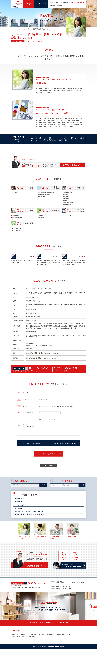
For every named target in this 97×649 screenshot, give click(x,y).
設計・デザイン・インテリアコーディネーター (58, 634)
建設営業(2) (18, 502)
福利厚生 (59, 5)
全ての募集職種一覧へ (35, 566)
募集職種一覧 (33, 623)
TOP (27, 623)
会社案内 (52, 5)
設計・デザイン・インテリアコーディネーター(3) (30, 511)
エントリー (61, 623)
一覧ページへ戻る (48, 465)
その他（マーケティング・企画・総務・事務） (23, 636)
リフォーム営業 (32, 634)
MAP (57, 584)
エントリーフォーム (31, 357)
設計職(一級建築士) (72, 536)
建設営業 (23, 634)
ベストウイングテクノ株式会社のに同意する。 (49, 443)
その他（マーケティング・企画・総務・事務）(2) (30, 515)
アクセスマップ (55, 2)
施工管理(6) (18, 508)
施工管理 (41, 634)
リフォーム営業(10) (21, 505)
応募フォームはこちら (71, 165)
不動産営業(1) (19, 498)
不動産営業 (15, 634)
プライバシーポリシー (47, 443)
